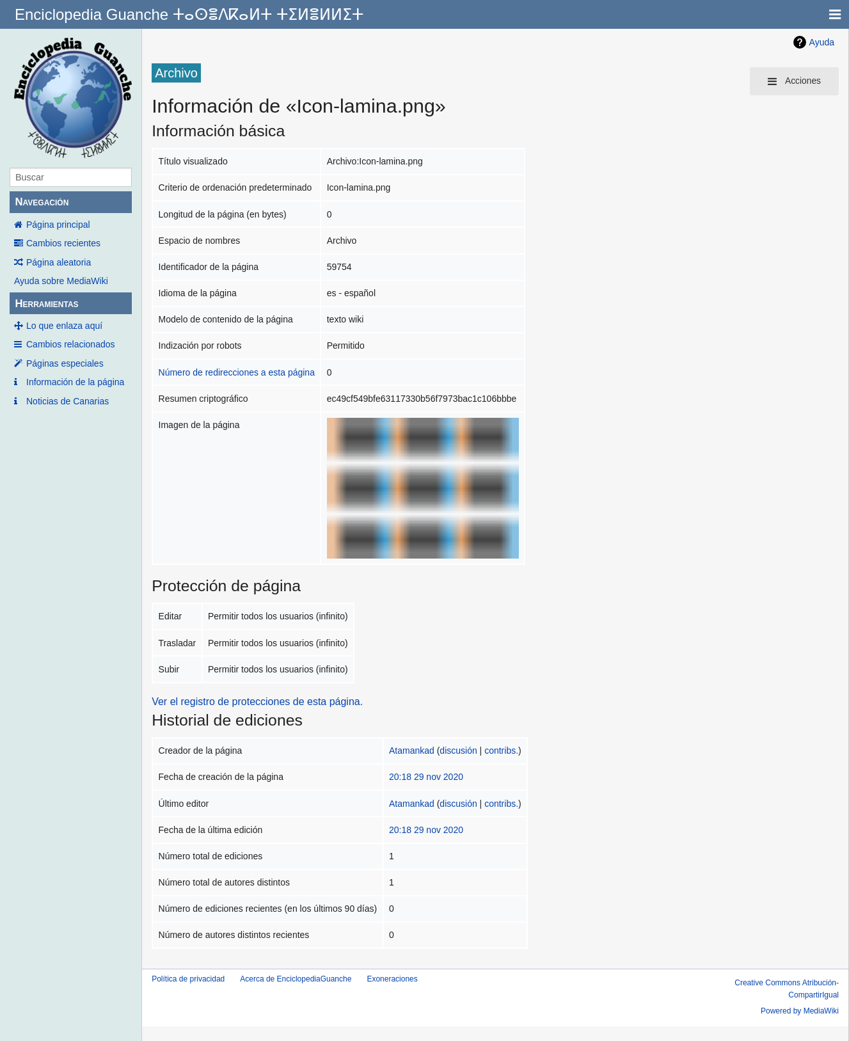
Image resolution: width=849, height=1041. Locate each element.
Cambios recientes (63, 243)
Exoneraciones (392, 978)
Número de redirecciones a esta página (237, 372)
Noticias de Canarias (67, 401)
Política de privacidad (188, 978)
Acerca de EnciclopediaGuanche (295, 978)
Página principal (58, 224)
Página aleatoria (58, 262)
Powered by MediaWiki (800, 1010)
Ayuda (821, 42)
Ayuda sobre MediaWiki (61, 281)
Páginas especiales (65, 363)
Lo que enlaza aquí (64, 326)
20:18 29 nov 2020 (426, 777)
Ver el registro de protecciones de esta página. (257, 701)
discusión (458, 750)
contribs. (501, 750)
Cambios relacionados (70, 344)
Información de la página (75, 382)
